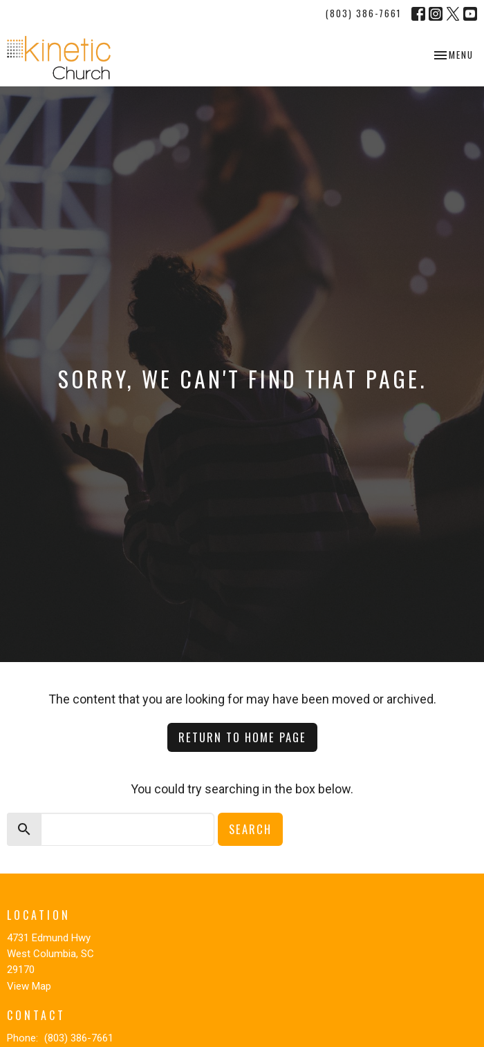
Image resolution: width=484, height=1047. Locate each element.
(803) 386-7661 (363, 13)
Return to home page (242, 737)
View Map (29, 986)
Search (250, 829)
